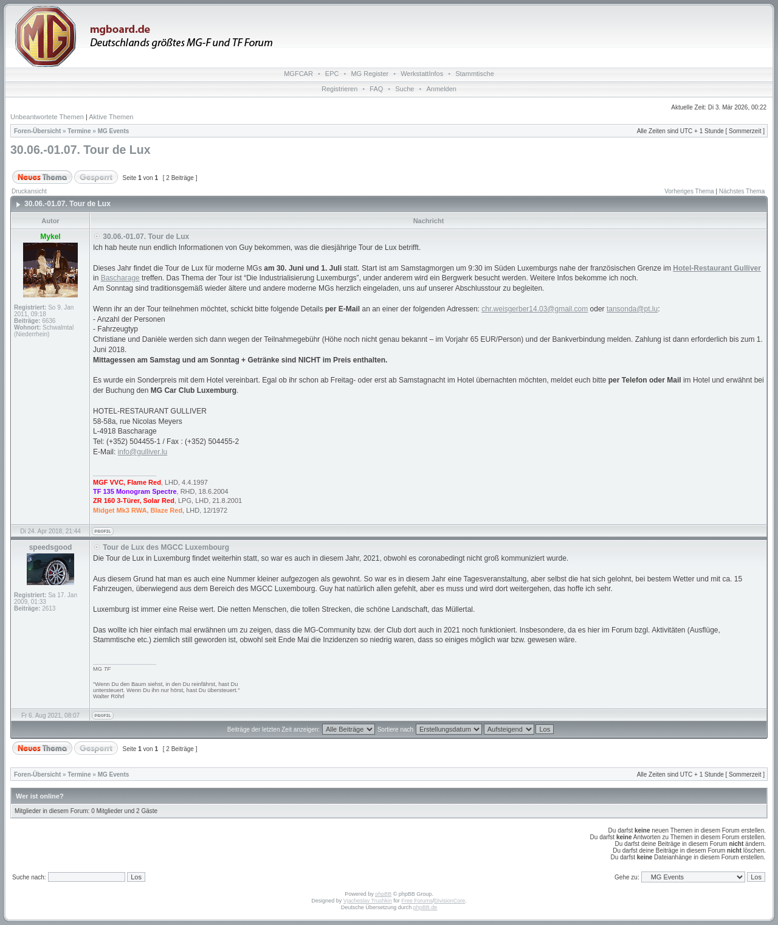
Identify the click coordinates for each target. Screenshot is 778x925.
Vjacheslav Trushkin (367, 901)
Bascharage (120, 278)
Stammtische (474, 73)
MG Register (369, 73)
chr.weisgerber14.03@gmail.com (534, 309)
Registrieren (339, 88)
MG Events (113, 131)
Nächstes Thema (742, 191)
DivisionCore (449, 901)
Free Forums (417, 901)
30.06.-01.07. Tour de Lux (80, 149)
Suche (404, 88)
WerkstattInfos (422, 73)
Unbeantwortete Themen (47, 116)
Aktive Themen (111, 116)
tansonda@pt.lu (632, 309)
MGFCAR (298, 73)
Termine (79, 131)
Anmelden (441, 88)
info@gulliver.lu (143, 452)
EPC (332, 73)
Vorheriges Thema (689, 191)
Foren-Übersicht (37, 131)
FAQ (376, 88)
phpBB (383, 894)
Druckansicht (29, 191)
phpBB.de (425, 907)
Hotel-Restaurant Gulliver (717, 268)
